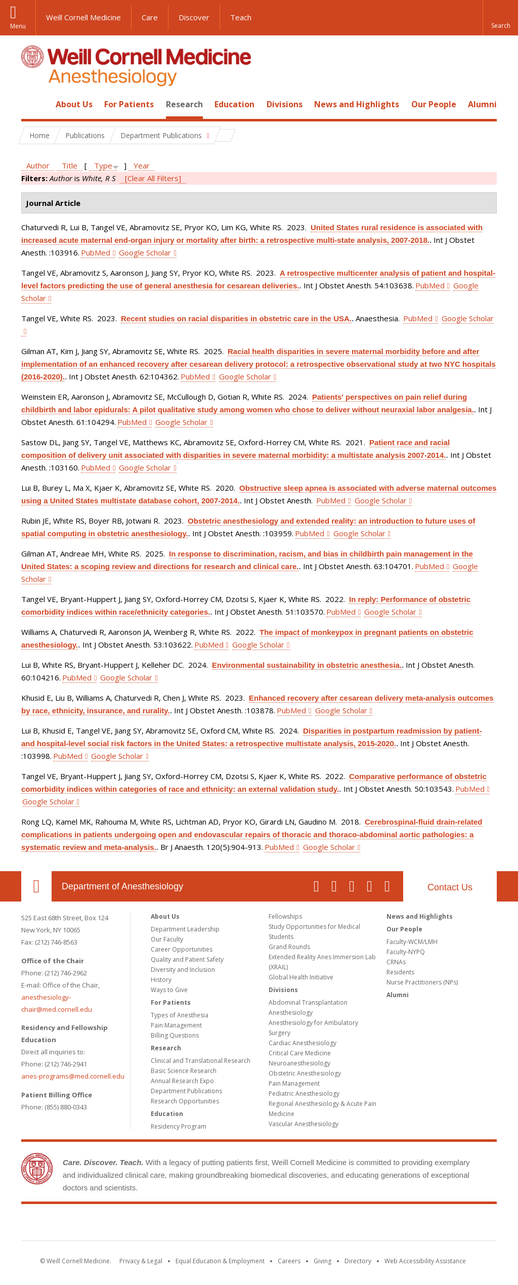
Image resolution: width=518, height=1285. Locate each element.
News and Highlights (356, 104)
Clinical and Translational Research (200, 1060)
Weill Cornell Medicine (83, 17)
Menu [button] (18, 26)
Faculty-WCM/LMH (412, 941)
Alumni (482, 104)
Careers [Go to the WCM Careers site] (289, 1261)
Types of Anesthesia (179, 1015)
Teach (240, 17)
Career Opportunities (181, 949)
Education (234, 104)
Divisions (285, 104)
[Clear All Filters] (153, 178)
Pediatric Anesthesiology (304, 1093)
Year (142, 165)
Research (184, 104)
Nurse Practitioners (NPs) (422, 982)
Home (32, 104)
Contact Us (449, 887)
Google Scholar (145, 252)
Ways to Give (169, 990)
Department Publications (186, 1091)
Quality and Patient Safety (187, 959)
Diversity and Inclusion (183, 969)
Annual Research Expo (182, 1081)
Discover (194, 17)
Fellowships (285, 916)
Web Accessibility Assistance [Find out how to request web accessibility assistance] (425, 1261)
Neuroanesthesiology (299, 1063)
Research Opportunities (185, 1101)
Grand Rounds (289, 947)
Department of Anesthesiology (122, 886)
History (161, 979)
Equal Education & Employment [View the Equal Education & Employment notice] (220, 1261)
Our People (433, 104)
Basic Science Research (184, 1070)
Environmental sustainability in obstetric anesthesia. (307, 665)
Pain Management (176, 1025)
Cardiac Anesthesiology (302, 1043)
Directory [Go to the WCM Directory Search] (357, 1261)
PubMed (95, 252)
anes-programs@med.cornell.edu (72, 1076)
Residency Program (178, 1126)
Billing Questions (175, 1035)
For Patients (129, 104)
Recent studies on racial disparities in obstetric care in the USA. (236, 318)
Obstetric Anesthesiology (305, 1073)
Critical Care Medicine (300, 1053)
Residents (400, 972)
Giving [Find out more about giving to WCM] (322, 1261)
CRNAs (396, 962)
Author (38, 165)
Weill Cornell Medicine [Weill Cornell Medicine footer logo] (259, 1224)
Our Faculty (167, 939)
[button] (500, 17)
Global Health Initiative (301, 977)
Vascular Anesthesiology (303, 1124)
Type (103, 165)
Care (150, 17)
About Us (74, 104)
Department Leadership (185, 929)
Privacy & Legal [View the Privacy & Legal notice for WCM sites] (140, 1261)
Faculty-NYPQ (405, 952)
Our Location (36, 886)
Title (69, 165)
